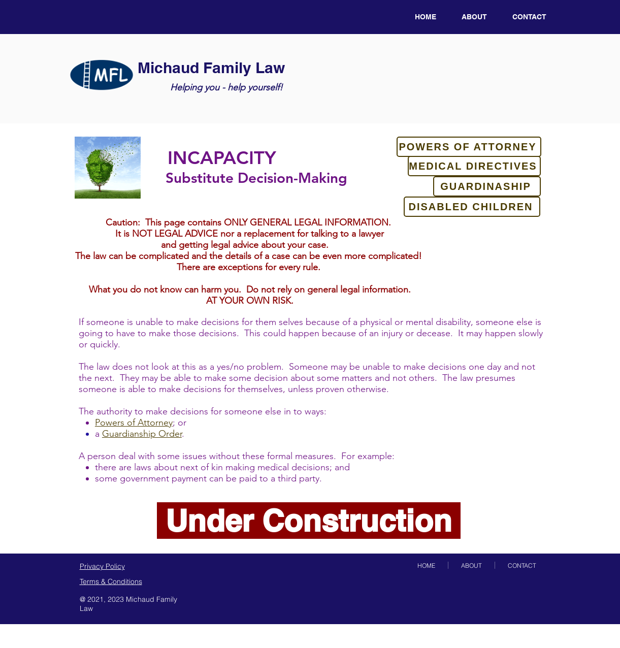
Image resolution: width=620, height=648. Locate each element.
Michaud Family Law (211, 67)
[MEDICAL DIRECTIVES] (474, 166)
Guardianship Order (142, 433)
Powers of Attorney (134, 422)
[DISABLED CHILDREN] (472, 207)
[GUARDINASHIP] (487, 186)
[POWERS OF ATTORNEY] (469, 147)
